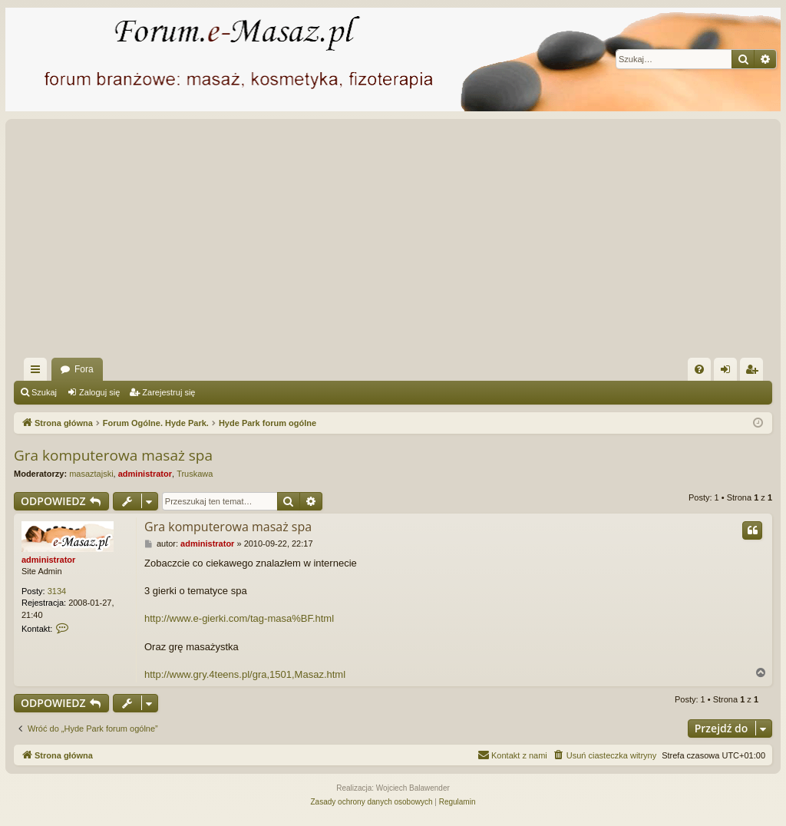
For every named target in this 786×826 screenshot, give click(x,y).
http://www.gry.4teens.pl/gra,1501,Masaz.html (244, 674)
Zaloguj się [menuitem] (729, 372)
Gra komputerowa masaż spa (113, 455)
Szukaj (44, 392)
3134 (57, 591)
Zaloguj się (99, 392)
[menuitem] (699, 369)
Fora (84, 369)
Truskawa (195, 473)
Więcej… (38, 372)
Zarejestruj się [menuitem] (754, 372)
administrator (145, 473)
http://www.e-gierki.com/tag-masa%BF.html (239, 618)
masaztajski (91, 473)
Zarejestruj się (168, 392)
